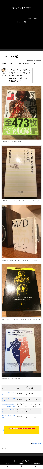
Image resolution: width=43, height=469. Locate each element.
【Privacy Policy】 (35, 463)
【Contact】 (21, 463)
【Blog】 (7, 463)
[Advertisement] (21, 37)
